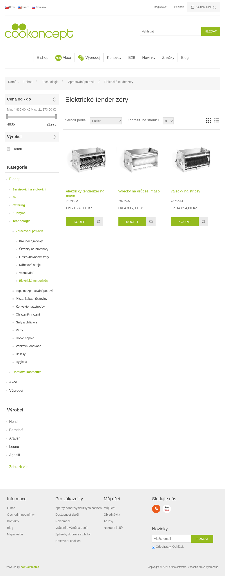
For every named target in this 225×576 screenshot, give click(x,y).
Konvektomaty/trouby (30, 306)
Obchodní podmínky (20, 514)
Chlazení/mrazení (28, 314)
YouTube (167, 509)
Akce (63, 58)
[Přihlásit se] (172, 539)
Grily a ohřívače (26, 322)
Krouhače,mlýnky (31, 241)
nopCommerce (30, 567)
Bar (15, 197)
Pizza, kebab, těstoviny (31, 298)
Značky (168, 58)
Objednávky (112, 514)
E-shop (43, 58)
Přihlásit (179, 7)
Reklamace (63, 521)
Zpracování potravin (29, 231)
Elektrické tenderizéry (34, 280)
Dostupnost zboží (67, 514)
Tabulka (208, 120)
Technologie (21, 221)
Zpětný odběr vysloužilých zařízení (79, 508)
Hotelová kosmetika (27, 372)
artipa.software (178, 567)
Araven (14, 438)
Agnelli (14, 455)
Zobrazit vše (18, 467)
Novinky (148, 58)
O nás (11, 508)
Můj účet (109, 508)
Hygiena (21, 362)
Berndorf (16, 430)
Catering (19, 205)
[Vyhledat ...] (170, 31)
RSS (156, 509)
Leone (14, 447)
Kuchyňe (19, 213)
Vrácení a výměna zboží (71, 527)
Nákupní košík (113, 527)
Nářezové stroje (30, 265)
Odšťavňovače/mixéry (34, 257)
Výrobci (14, 137)
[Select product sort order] (106, 120)
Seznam (216, 120)
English (23, 7)
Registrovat (160, 7)
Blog (185, 58)
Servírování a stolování (29, 189)
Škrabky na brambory (33, 249)
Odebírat (162, 546)
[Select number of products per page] (168, 120)
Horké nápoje (25, 338)
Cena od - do (19, 99)
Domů (12, 82)
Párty (19, 330)
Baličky (20, 354)
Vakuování (26, 273)
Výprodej (89, 58)
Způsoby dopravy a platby (73, 534)
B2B (131, 58)
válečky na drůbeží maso (139, 191)
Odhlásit (177, 546)
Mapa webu (15, 534)
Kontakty (114, 58)
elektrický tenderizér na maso (85, 193)
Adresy (108, 521)
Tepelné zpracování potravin (35, 290)
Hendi (17, 149)
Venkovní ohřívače (28, 346)
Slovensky (39, 7)
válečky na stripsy (185, 191)
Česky (10, 7)
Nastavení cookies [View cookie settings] (67, 541)
